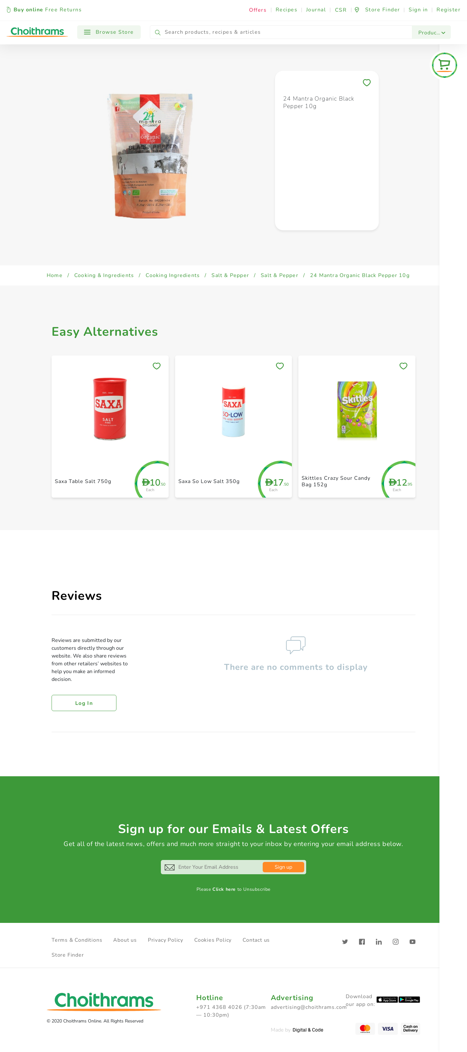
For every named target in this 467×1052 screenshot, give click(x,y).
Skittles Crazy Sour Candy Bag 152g (336, 481)
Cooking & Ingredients (104, 275)
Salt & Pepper (230, 275)
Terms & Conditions (77, 940)
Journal (316, 9)
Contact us (256, 940)
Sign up (283, 867)
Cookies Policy (213, 940)
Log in (84, 703)
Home (55, 275)
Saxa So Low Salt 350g (209, 481)
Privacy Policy (165, 940)
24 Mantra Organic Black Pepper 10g (360, 275)
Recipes (287, 9)
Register (449, 9)
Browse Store (109, 32)
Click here (224, 889)
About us (125, 940)
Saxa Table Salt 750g (83, 481)
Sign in (418, 9)
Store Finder (68, 955)
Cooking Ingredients (173, 275)
